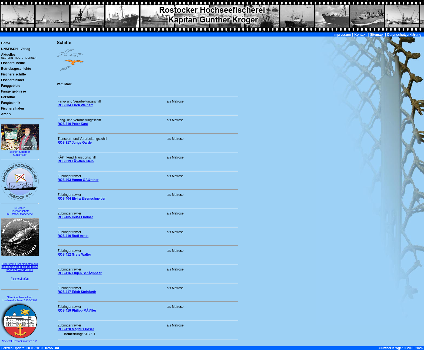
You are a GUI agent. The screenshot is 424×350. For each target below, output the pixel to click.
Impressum (342, 35)
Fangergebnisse (13, 91)
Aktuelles (19, 56)
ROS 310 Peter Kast (73, 124)
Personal (8, 97)
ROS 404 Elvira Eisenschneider (81, 198)
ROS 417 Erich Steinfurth (77, 292)
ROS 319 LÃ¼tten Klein (76, 161)
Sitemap (376, 35)
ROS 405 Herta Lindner (75, 217)
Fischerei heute (13, 63)
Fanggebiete (10, 86)
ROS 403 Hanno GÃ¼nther (78, 180)
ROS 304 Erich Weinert (75, 105)
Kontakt (361, 35)
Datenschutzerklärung (404, 35)
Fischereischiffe (13, 74)
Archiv (6, 114)
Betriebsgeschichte (16, 69)
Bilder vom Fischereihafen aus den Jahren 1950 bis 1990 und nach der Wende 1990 (19, 267)
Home (5, 43)
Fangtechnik (10, 103)
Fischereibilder (12, 80)
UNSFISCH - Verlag (15, 49)
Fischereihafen (12, 108)
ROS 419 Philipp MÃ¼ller (77, 310)
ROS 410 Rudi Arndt (73, 236)
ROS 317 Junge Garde (75, 142)
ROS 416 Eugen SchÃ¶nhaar (80, 273)
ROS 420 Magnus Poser (76, 329)
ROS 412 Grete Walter (74, 254)
